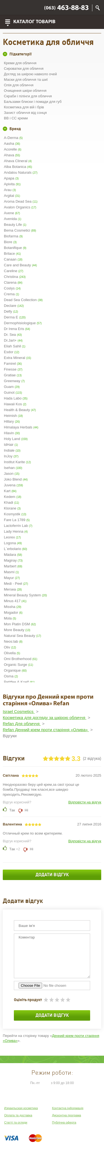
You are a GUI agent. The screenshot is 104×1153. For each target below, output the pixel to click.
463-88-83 (66, 8)
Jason (11, 473)
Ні (26, 810)
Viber (8, 7)
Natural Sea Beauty (22, 636)
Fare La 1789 (17, 520)
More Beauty (17, 630)
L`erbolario (15, 549)
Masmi (11, 572)
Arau (10, 190)
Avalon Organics (20, 207)
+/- (5, 54)
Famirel (13, 363)
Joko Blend (16, 479)
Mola (10, 618)
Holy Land (16, 439)
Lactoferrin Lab (18, 526)
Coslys (12, 288)
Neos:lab (13, 641)
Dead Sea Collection (23, 300)
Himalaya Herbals (21, 427)
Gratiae (13, 375)
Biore (10, 242)
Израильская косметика (21, 1108)
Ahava (12, 155)
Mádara (13, 555)
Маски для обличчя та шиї (26, 79)
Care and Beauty (20, 265)
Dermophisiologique (23, 323)
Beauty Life (15, 224)
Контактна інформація (67, 1108)
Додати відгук (52, 874)
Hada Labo (15, 398)
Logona (13, 543)
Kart (10, 491)
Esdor (11, 352)
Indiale (12, 450)
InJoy (11, 456)
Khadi (11, 502)
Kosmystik (15, 514)
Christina (15, 277)
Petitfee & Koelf (19, 682)
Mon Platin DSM (20, 624)
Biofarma (13, 236)
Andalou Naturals (20, 172)
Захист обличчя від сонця (25, 113)
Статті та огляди (15, 1122)
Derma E (15, 317)
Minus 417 (15, 601)
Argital (12, 196)
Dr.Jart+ (13, 340)
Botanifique (15, 248)
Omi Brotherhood (20, 659)
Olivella (12, 653)
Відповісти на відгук (84, 802)
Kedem (12, 497)
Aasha (12, 143)
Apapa (11, 178)
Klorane (12, 508)
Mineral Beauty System (25, 595)
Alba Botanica (18, 167)
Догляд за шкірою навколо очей (30, 74)
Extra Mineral (17, 358)
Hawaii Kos (15, 404)
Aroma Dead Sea (20, 201)
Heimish (13, 416)
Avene (12, 213)
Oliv (10, 647)
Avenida (12, 219)
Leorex (12, 537)
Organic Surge (18, 665)
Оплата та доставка (18, 1115)
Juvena (13, 485)
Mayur (12, 578)
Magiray (13, 560)
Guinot (13, 392)
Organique (15, 670)
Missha (12, 607)
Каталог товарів (34, 22)
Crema (11, 294)
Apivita (12, 184)
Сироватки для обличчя (24, 68)
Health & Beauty (20, 410)
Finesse (13, 369)
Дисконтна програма (66, 1115)
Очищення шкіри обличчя (25, 91)
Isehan (13, 468)
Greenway (14, 381)
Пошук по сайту (97, 7)
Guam (12, 387)
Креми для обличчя (20, 63)
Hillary (12, 421)
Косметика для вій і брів (24, 107)
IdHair (11, 445)
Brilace (12, 253)
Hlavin (12, 433)
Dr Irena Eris (17, 329)
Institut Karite (17, 462)
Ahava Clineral (18, 161)
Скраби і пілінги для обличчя (28, 96)
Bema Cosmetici (20, 230)
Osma (11, 676)
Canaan (13, 259)
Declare (14, 306)
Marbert (13, 566)
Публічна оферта (64, 1122)
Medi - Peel (16, 583)
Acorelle (12, 149)
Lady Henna (16, 531)
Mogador (13, 612)
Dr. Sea (13, 335)
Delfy (11, 311)
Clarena (13, 282)
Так (12, 810)
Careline (13, 271)
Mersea (13, 589)
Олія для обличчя (18, 85)
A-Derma (13, 138)
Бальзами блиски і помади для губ (33, 102)
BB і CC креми (16, 118)
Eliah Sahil (14, 346)
